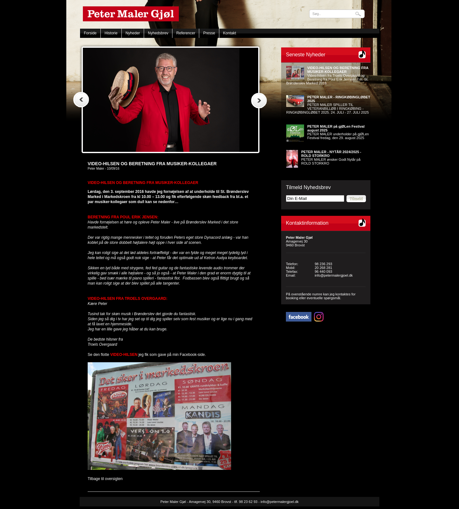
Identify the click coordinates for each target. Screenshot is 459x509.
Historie (111, 33)
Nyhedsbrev (158, 33)
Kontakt (229, 33)
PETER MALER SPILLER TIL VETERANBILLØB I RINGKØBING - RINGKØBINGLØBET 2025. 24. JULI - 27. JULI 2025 (328, 104)
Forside (90, 33)
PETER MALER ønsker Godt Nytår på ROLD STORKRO (331, 157)
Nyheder (133, 33)
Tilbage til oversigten (105, 479)
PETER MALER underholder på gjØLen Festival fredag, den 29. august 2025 (338, 132)
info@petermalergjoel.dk (334, 275)
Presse (209, 33)
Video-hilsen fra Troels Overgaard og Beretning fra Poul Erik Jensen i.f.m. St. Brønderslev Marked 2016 (327, 75)
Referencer (185, 33)
